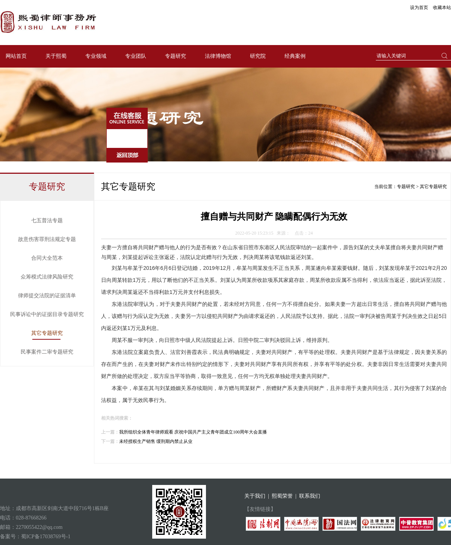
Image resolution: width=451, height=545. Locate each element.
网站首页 (16, 56)
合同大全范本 (47, 258)
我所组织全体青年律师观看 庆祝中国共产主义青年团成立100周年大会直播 (193, 432)
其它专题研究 (47, 333)
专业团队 (135, 56)
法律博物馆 (218, 56)
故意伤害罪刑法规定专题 (47, 239)
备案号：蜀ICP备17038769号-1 (35, 536)
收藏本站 (442, 7)
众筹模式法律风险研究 (47, 277)
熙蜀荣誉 (282, 496)
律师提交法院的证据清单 (47, 295)
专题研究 (175, 56)
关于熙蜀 (56, 56)
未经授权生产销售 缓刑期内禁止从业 (155, 441)
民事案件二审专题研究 (47, 352)
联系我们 (309, 496)
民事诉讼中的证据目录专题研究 (47, 314)
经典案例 (295, 56)
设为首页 (419, 7)
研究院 (258, 56)
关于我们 (254, 496)
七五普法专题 (47, 220)
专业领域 (95, 56)
